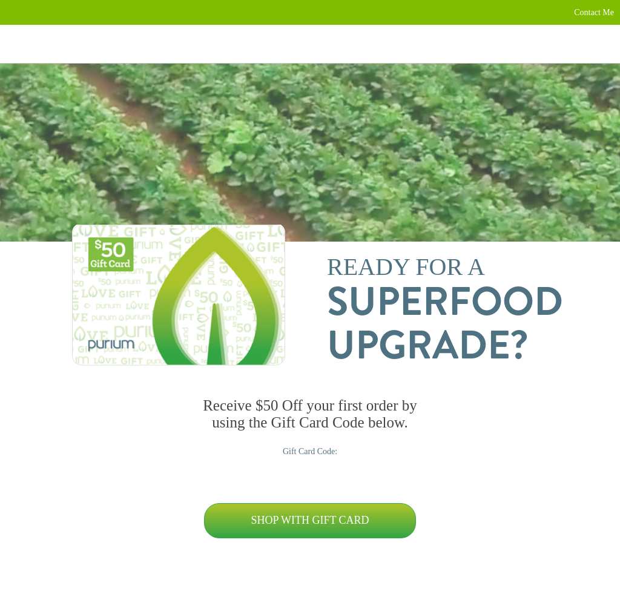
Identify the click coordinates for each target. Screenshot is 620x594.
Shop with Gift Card (310, 520)
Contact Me (594, 12)
